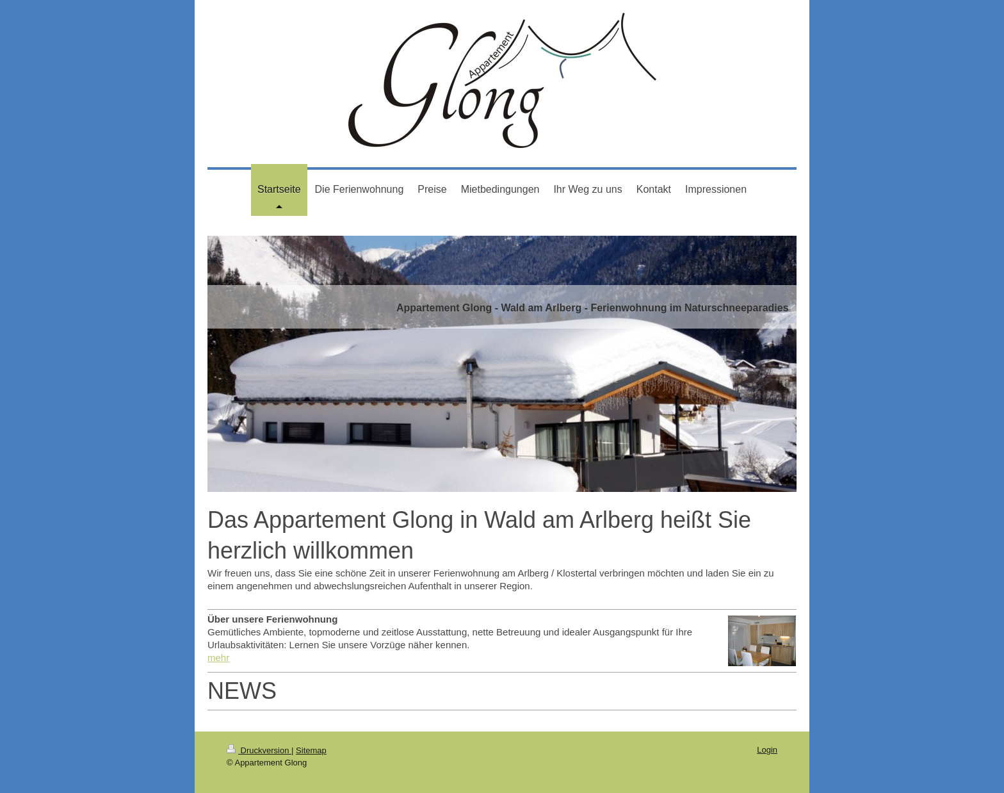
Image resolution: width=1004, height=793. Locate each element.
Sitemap (311, 750)
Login (767, 750)
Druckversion (259, 750)
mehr (218, 657)
